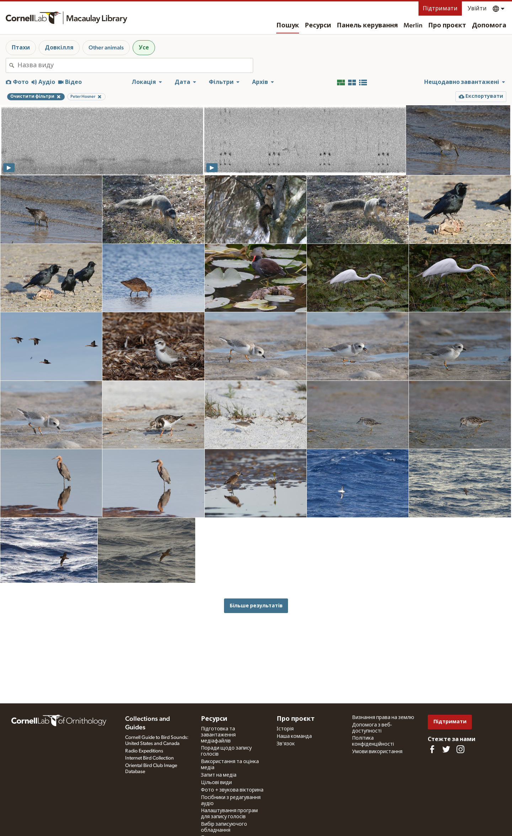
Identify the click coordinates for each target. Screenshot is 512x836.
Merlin (413, 25)
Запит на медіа (218, 775)
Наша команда (294, 736)
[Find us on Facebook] (432, 749)
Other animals (106, 47)
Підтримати (440, 8)
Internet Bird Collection (149, 758)
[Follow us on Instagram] (460, 749)
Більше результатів (256, 605)
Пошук (287, 25)
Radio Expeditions (144, 751)
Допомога (489, 25)
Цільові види (216, 782)
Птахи (21, 47)
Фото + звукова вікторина (232, 790)
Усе (144, 47)
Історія (285, 728)
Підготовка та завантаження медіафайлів (218, 735)
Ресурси (318, 25)
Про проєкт (447, 25)
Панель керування (367, 25)
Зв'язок (286, 743)
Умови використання (377, 751)
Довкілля (59, 47)
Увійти (477, 8)
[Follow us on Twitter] (446, 749)
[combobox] (135, 65)
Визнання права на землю (383, 717)
